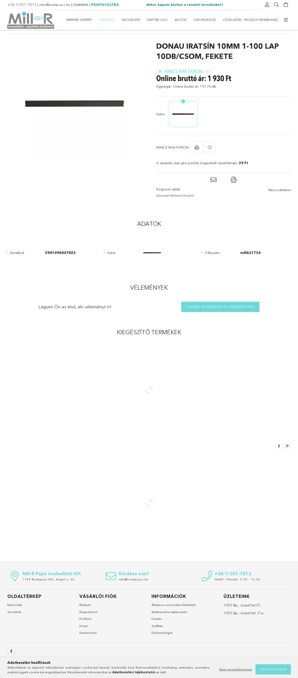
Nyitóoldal (14, 613)
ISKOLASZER (213, 19)
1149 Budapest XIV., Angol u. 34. (49, 588)
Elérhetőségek (162, 641)
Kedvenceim (88, 641)
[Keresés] (276, 4)
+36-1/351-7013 (22, 4)
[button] (197, 156)
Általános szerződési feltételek (173, 613)
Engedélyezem (273, 669)
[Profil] (267, 4)
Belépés (85, 613)
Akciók (164, 19)
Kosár (83, 634)
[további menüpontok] (286, 20)
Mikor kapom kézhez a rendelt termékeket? (185, 5)
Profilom (85, 627)
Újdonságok (140, 19)
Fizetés (156, 627)
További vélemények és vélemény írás (220, 315)
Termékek (237, 19)
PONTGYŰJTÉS (105, 5)
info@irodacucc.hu (54, 4)
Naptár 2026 (187, 19)
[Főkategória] (10, 37)
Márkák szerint (265, 19)
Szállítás (157, 634)
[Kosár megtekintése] (286, 4)
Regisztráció (88, 620)
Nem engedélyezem (235, 669)
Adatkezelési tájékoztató (169, 620)
